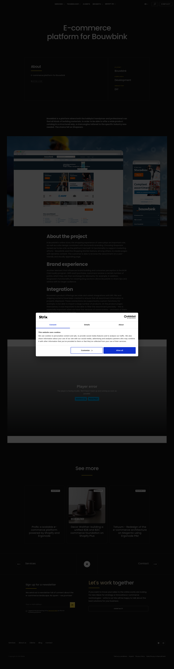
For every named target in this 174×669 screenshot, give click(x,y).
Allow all (119, 350)
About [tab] (121, 325)
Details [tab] (87, 325)
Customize (86, 350)
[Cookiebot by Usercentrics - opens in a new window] (126, 317)
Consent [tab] (52, 325)
